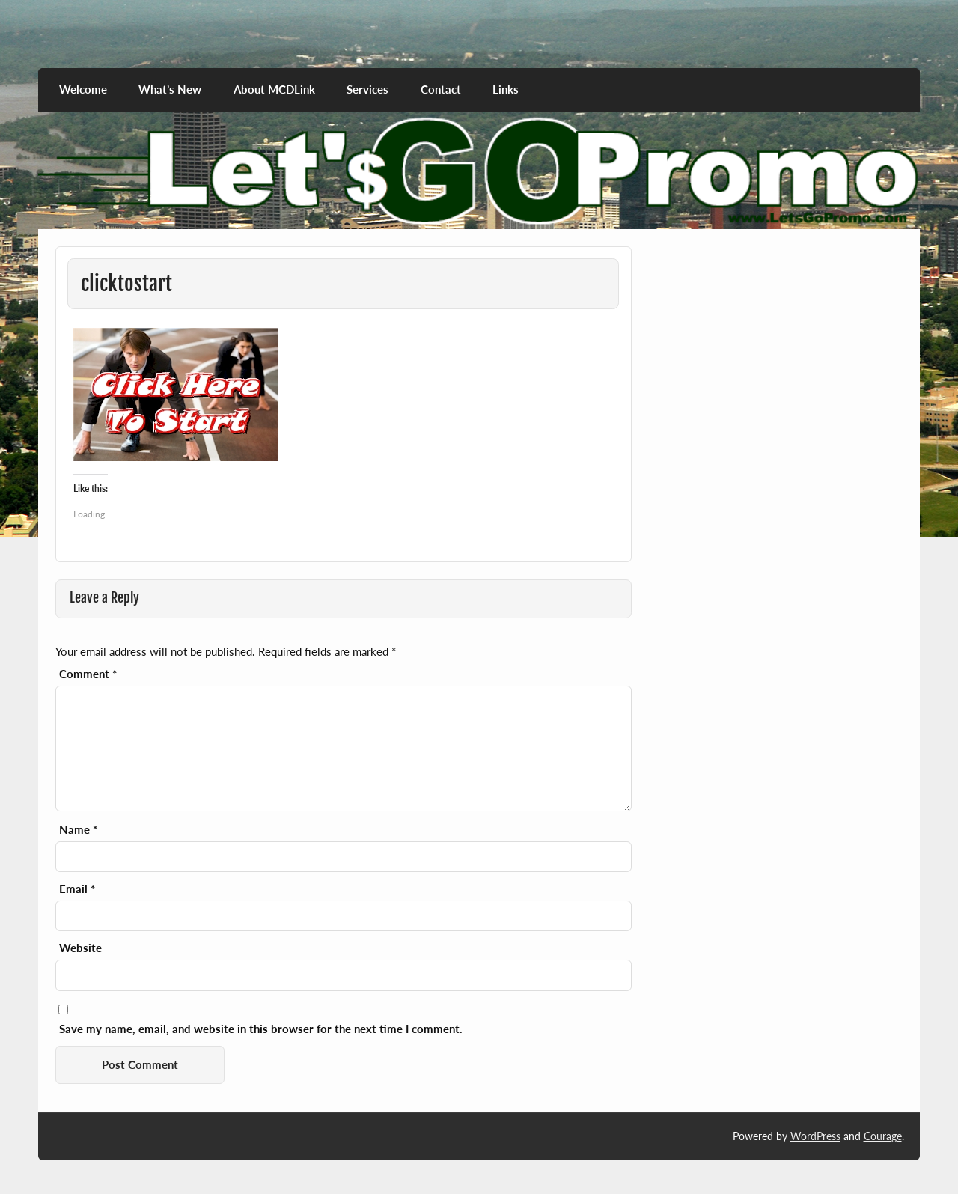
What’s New (169, 89)
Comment (88, 674)
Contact (441, 89)
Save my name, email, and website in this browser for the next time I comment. (261, 1029)
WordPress (815, 1136)
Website (80, 948)
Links (505, 89)
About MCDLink (274, 89)
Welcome (83, 89)
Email (77, 889)
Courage (883, 1136)
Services (367, 89)
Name (78, 829)
